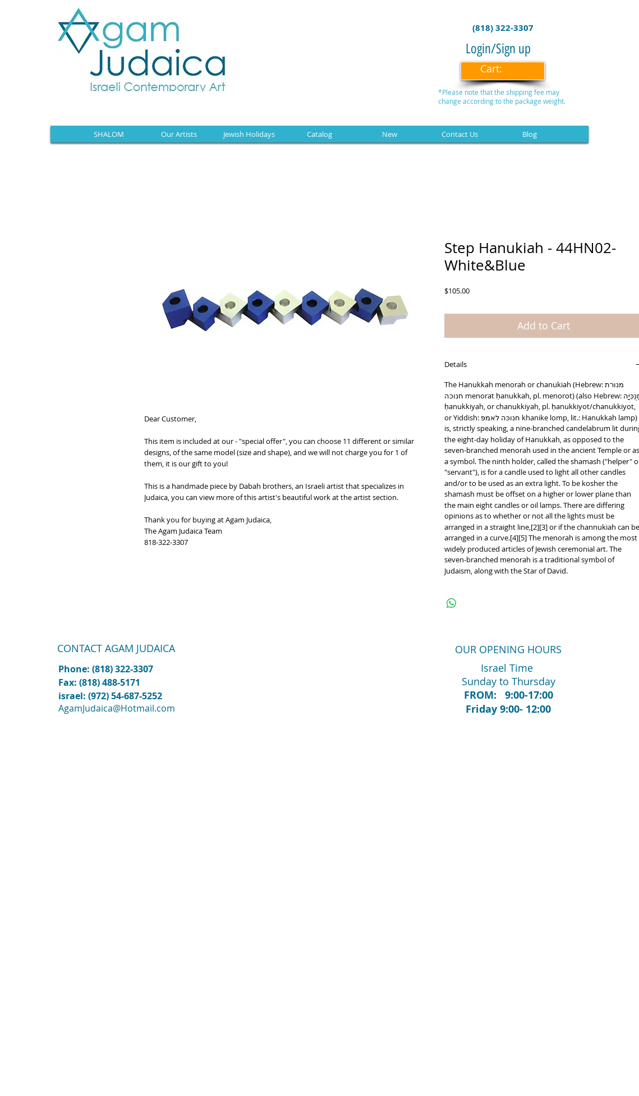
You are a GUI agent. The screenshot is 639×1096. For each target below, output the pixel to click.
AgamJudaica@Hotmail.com (116, 708)
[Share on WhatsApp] (451, 603)
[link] (498, 69)
